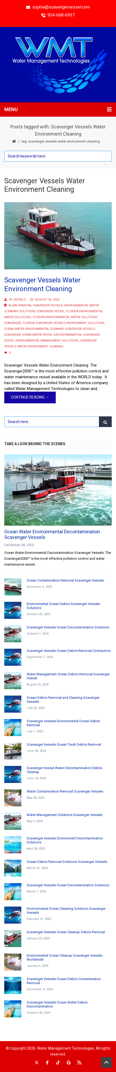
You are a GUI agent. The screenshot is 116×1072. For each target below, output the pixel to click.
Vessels (20, 299)
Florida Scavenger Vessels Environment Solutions (63, 323)
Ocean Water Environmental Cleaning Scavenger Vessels (49, 329)
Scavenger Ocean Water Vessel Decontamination (43, 334)
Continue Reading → (30, 397)
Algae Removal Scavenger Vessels (36, 305)
